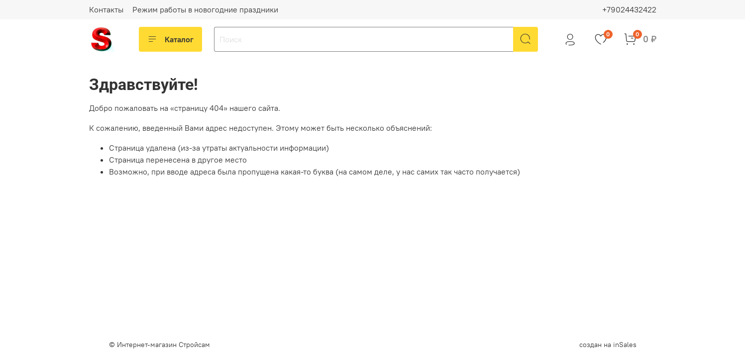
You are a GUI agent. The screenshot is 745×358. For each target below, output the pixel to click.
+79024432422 (629, 9)
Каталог (170, 39)
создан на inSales (608, 344)
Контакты (106, 9)
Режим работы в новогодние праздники (205, 9)
